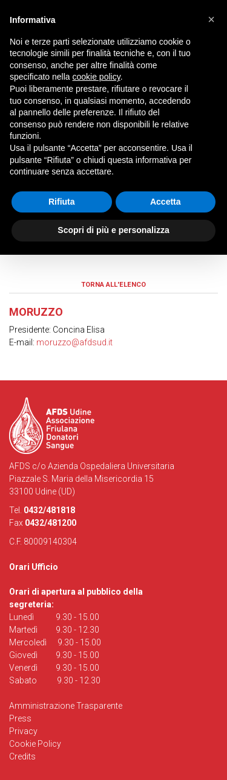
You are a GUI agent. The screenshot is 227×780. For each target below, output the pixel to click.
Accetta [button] (165, 201)
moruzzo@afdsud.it (74, 342)
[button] (211, 19)
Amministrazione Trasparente (65, 706)
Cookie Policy (35, 744)
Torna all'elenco (113, 285)
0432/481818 (49, 510)
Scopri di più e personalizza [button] (113, 230)
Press (20, 718)
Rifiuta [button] (61, 201)
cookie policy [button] (96, 77)
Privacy (23, 731)
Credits (22, 756)
